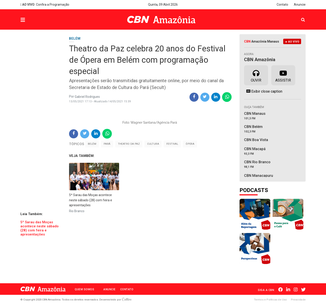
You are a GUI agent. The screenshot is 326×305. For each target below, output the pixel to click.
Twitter (303, 289)
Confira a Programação (44, 4)
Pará (107, 143)
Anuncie (300, 4)
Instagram (296, 289)
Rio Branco (76, 211)
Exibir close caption (263, 91)
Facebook (280, 289)
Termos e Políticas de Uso (270, 299)
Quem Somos (84, 289)
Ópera (190, 143)
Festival (172, 143)
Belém (92, 143)
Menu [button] (32, 20)
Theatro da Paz (129, 143)
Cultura (153, 143)
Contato (282, 4)
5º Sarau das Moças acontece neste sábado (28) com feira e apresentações (39, 228)
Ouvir (256, 74)
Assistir (283, 74)
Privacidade (298, 299)
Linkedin (288, 289)
